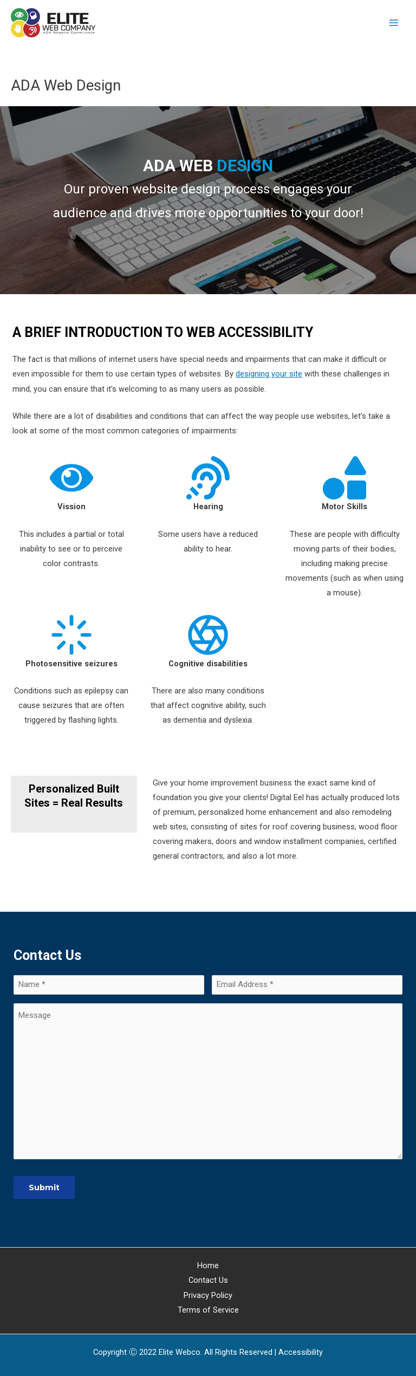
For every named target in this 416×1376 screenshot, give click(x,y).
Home (208, 1266)
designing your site (269, 374)
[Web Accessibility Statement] (300, 1352)
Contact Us (208, 1281)
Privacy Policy (208, 1295)
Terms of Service (208, 1310)
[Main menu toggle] (393, 22)
